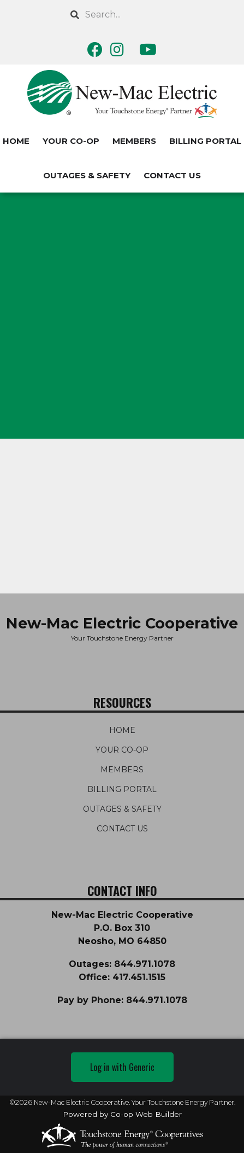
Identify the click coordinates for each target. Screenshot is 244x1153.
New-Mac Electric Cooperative (122, 623)
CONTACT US (172, 175)
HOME (122, 730)
